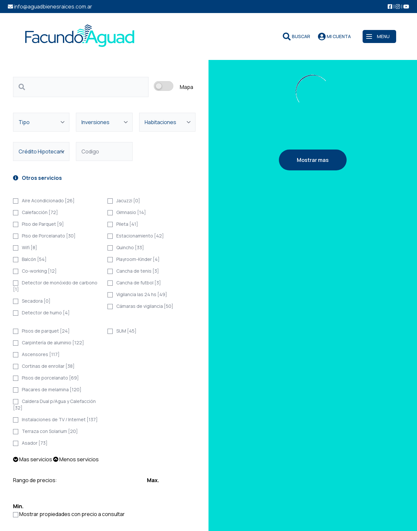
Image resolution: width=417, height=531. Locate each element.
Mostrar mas (313, 160)
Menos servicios (76, 459)
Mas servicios (32, 459)
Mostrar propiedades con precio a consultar (72, 514)
